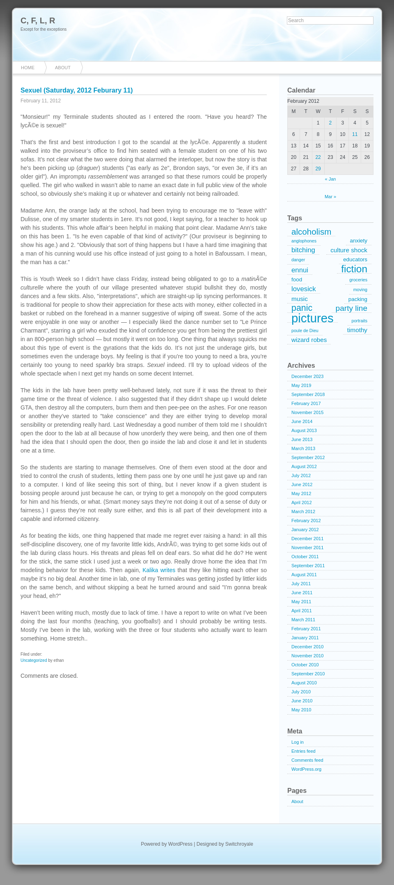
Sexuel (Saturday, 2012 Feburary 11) (77, 90)
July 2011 (301, 583)
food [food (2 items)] (296, 279)
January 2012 (305, 529)
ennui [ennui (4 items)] (299, 270)
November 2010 (307, 655)
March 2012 (303, 511)
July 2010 (301, 691)
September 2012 (308, 457)
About (63, 67)
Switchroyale (239, 844)
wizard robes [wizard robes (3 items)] (309, 339)
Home (27, 67)
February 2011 (306, 628)
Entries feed (303, 751)
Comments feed (307, 760)
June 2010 (301, 700)
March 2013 (303, 448)
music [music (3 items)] (299, 298)
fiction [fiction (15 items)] (354, 269)
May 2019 (301, 385)
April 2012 (301, 502)
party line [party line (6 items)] (351, 308)
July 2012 (301, 475)
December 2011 (307, 538)
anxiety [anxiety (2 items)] (358, 241)
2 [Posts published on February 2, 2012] (330, 123)
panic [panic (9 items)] (301, 308)
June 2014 (301, 421)
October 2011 (305, 556)
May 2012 (301, 493)
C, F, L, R (38, 20)
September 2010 (308, 673)
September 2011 (308, 565)
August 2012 (304, 466)
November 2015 (307, 412)
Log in (297, 742)
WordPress (180, 844)
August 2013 (304, 430)
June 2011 (301, 592)
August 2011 (304, 574)
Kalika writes (158, 570)
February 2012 (306, 520)
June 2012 (301, 484)
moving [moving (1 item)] (360, 289)
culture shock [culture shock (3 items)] (348, 250)
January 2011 (305, 637)
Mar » (330, 196)
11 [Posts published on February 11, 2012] (354, 134)
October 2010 (305, 664)
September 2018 (308, 394)
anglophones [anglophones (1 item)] (303, 240)
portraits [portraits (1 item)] (360, 320)
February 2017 (306, 403)
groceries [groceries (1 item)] (358, 279)
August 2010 (304, 682)
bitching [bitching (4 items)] (303, 250)
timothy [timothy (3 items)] (357, 329)
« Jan (330, 179)
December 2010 (307, 646)
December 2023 (307, 376)
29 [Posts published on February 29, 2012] (318, 169)
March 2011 (303, 619)
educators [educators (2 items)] (355, 259)
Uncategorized (34, 660)
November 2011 (307, 547)
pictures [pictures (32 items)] (312, 318)
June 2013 (301, 439)
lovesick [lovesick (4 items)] (303, 289)
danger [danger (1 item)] (298, 259)
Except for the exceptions (43, 29)
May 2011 (301, 601)
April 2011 (301, 610)
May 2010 (301, 709)
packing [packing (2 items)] (357, 299)
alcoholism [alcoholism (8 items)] (311, 231)
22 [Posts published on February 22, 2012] (318, 157)
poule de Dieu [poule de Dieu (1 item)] (304, 330)
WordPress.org (306, 769)
